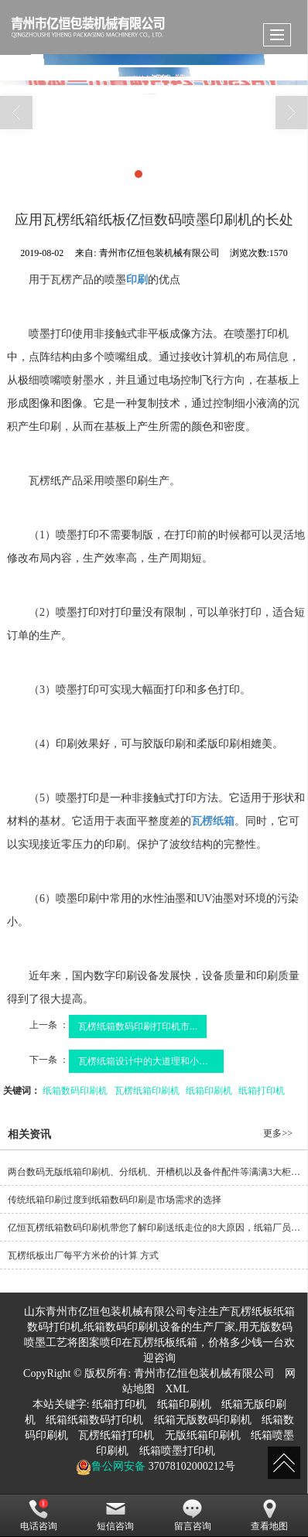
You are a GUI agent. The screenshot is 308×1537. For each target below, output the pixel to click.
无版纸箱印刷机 (203, 1435)
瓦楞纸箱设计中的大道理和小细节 (147, 1061)
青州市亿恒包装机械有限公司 (204, 1373)
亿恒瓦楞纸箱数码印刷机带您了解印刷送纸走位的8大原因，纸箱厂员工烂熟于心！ (158, 1227)
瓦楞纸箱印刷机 (147, 1090)
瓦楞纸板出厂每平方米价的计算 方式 (83, 1255)
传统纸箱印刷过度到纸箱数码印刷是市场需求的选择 (114, 1199)
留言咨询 (192, 1515)
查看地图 (269, 1515)
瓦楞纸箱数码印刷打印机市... (137, 1026)
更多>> (278, 1133)
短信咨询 (115, 1515)
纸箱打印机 (261, 1090)
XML (177, 1389)
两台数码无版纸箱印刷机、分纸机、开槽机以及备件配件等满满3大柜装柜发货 (158, 1171)
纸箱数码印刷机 (75, 1090)
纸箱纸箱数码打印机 (94, 1420)
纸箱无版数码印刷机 (203, 1420)
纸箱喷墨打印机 (177, 1451)
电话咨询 (38, 1515)
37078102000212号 (190, 1466)
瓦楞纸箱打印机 (116, 1435)
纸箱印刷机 (209, 1090)
